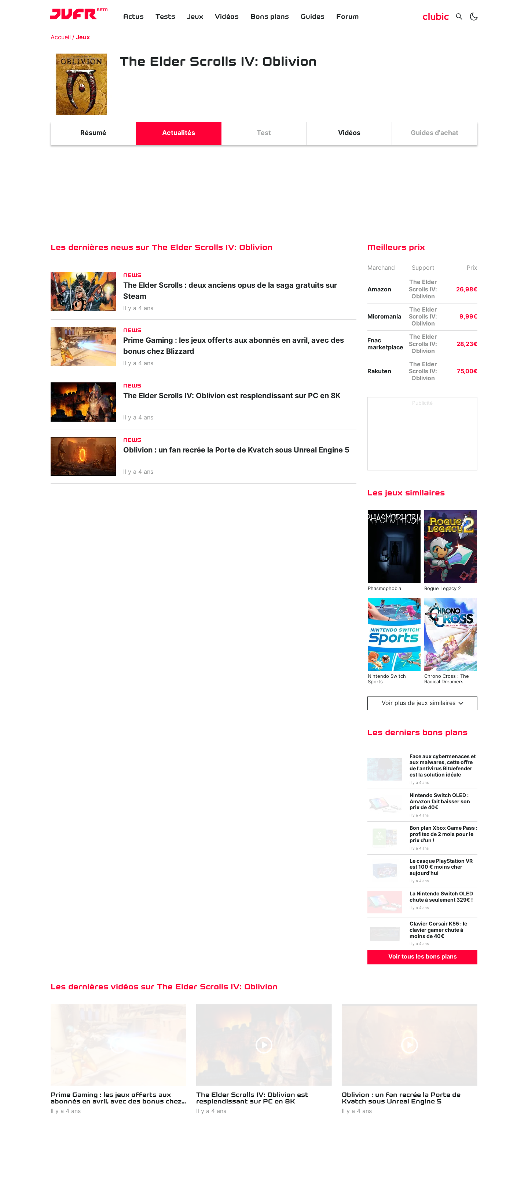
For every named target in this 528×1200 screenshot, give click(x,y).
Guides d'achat (434, 133)
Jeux (195, 16)
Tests (165, 16)
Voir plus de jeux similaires (422, 703)
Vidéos (227, 16)
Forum (347, 16)
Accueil (61, 37)
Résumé (93, 133)
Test (264, 133)
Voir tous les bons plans (422, 957)
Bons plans (269, 16)
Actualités (178, 133)
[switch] (473, 16)
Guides (312, 16)
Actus (133, 16)
